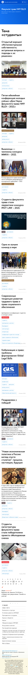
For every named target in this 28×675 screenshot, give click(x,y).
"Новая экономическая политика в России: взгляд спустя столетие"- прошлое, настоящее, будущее (13, 457)
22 (13, 584)
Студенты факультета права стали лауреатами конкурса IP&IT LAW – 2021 (12, 203)
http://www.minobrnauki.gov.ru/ (9, 650)
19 (5, 584)
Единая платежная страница (9, 641)
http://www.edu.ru (6, 658)
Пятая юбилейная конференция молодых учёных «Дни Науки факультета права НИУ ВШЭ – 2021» (13, 101)
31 (21, 584)
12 (8, 581)
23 (16, 584)
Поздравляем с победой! (9, 401)
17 (21, 581)
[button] (10, 603)
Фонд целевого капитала (8, 625)
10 (2, 581)
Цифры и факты (6, 607)
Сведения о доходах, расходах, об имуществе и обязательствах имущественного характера (13, 631)
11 (5, 581)
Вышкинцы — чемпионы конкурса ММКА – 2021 (11, 151)
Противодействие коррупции (9, 628)
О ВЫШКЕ (5, 605)
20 (8, 584)
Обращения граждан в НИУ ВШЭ (10, 623)
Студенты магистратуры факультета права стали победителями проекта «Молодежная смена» (13, 531)
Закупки (4, 620)
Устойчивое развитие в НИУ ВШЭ (10, 613)
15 (16, 581)
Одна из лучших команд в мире (9, 246)
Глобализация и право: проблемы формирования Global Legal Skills (12, 354)
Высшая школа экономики (11, 2)
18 (2, 584)
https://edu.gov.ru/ (6, 655)
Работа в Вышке (6, 643)
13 (10, 581)
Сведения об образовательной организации (13, 634)
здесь (12, 665)
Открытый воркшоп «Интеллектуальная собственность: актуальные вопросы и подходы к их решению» (12, 48)
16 (19, 581)
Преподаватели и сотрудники (9, 615)
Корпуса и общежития (7, 618)
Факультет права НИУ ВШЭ (13, 9)
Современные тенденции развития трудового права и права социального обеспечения (12, 301)
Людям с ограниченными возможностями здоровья (12, 637)
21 (10, 584)
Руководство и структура (8, 610)
